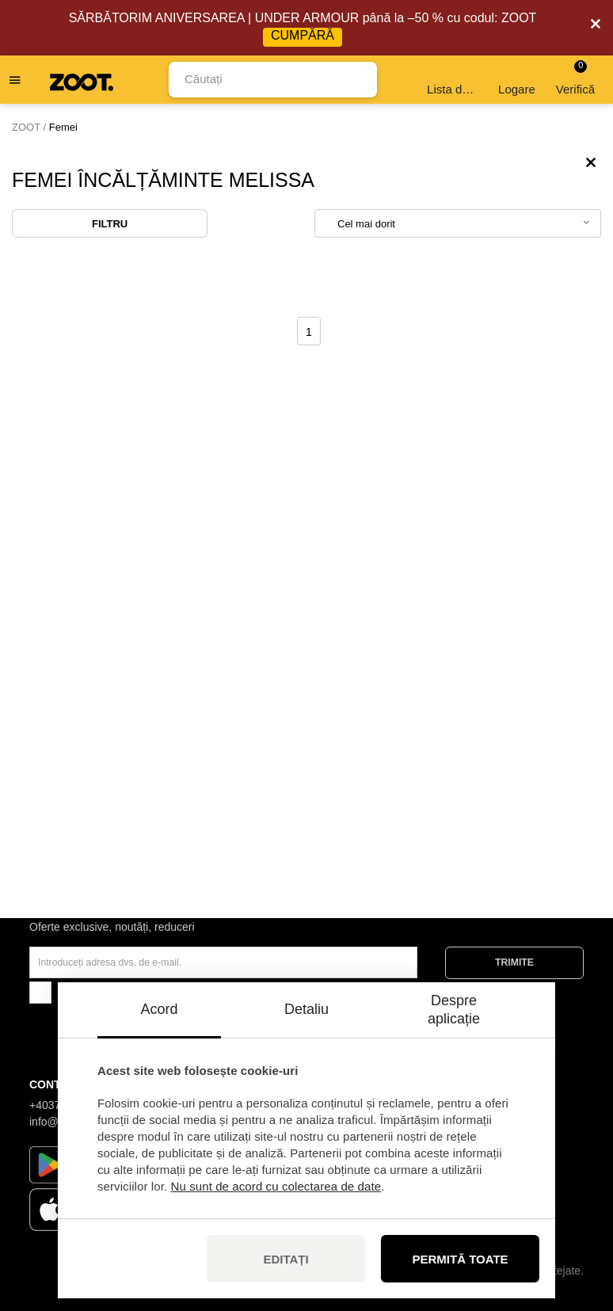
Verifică (575, 78)
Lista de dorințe (453, 79)
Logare (516, 79)
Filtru (110, 224)
